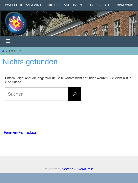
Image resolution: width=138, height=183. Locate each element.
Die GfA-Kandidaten (65, 5)
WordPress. (86, 169)
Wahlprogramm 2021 (23, 5)
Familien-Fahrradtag (20, 132)
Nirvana (67, 169)
